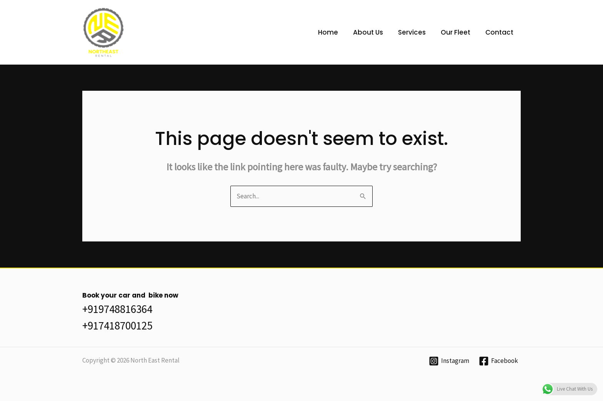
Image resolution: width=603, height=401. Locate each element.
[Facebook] (498, 361)
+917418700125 (117, 325)
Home (336, 32)
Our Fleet (458, 32)
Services (416, 32)
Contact (500, 32)
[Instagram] (449, 361)
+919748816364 (117, 309)
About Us (375, 32)
